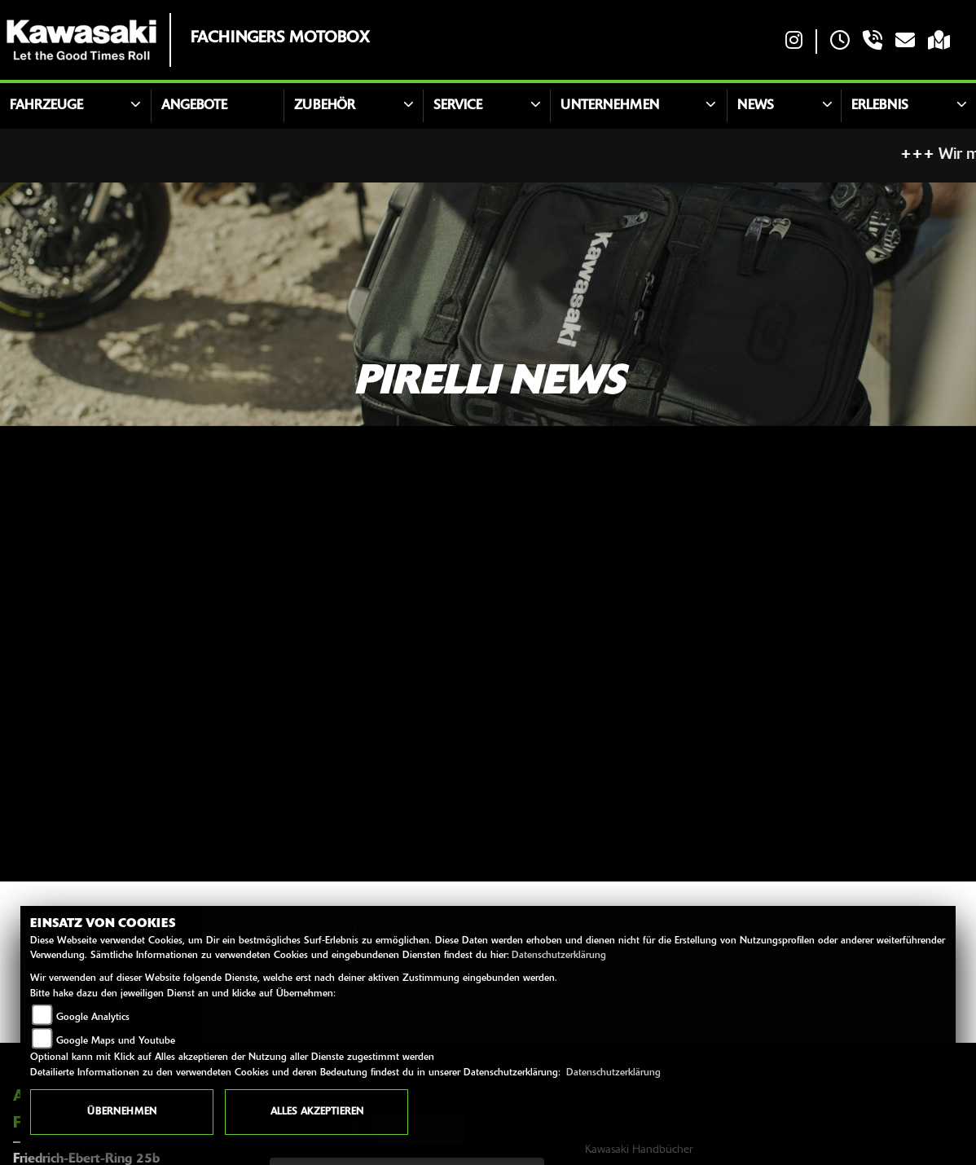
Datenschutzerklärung (559, 956)
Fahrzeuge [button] (46, 105)
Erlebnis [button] (879, 105)
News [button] (755, 105)
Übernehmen (121, 1112)
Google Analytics (93, 1017)
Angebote (194, 105)
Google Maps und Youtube (115, 1041)
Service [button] (457, 105)
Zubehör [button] (324, 105)
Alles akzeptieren (316, 1112)
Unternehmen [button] (610, 105)
